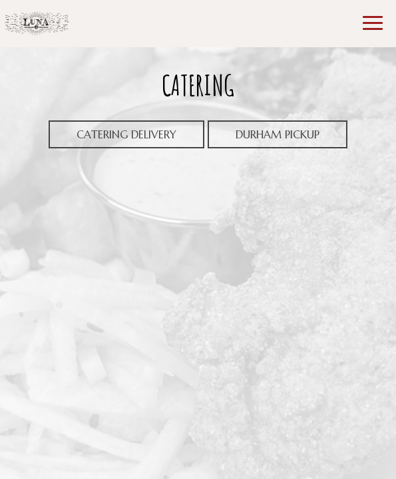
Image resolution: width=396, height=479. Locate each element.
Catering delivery (126, 134)
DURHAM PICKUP (263, 137)
